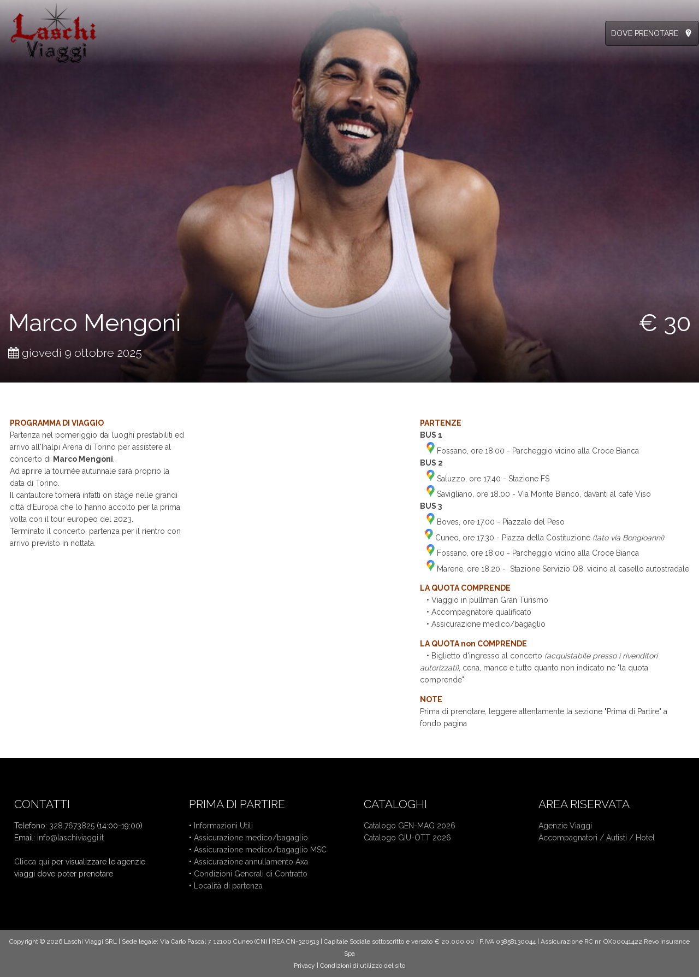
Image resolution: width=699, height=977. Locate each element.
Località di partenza (228, 885)
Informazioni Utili (223, 825)
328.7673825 (71, 825)
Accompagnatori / (572, 837)
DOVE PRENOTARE (644, 33)
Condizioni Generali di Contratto (250, 873)
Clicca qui (31, 861)
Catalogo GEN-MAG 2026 (409, 825)
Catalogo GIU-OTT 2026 (407, 837)
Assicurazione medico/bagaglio (251, 837)
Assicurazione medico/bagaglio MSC (260, 849)
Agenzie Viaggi (565, 825)
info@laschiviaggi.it (70, 837)
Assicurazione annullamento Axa (251, 861)
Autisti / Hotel (630, 837)
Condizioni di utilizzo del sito (362, 965)
